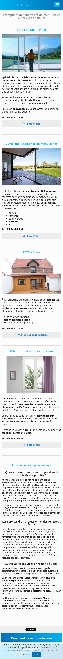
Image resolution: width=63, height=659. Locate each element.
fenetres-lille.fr (15, 5)
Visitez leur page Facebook (33, 334)
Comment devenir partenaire (31, 638)
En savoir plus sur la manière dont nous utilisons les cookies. (31, 651)
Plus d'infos (33, 123)
